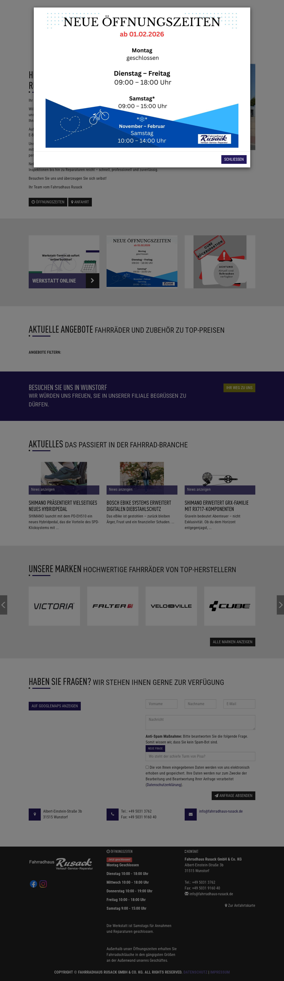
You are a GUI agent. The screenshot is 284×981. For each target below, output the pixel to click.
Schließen (234, 159)
